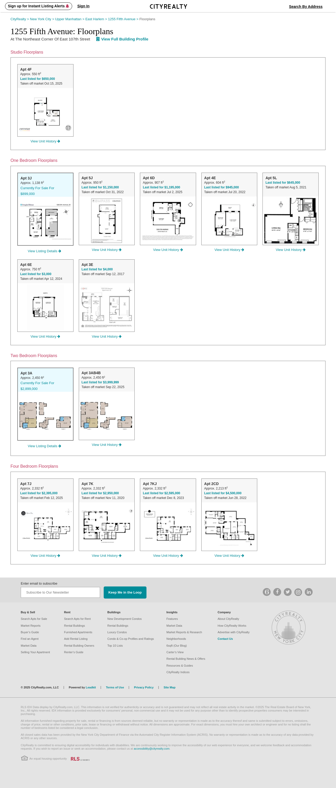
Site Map (169, 687)
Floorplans (147, 19)
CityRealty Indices (178, 672)
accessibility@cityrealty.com (151, 748)
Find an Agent (30, 638)
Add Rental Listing (75, 638)
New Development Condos (124, 618)
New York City (42, 19)
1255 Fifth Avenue (123, 19)
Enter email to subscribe (39, 583)
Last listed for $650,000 (37, 79)
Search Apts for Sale (34, 618)
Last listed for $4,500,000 (223, 493)
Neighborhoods (176, 638)
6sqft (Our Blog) (176, 645)
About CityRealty (228, 618)
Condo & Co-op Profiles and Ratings (130, 638)
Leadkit (91, 687)
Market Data (28, 645)
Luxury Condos (117, 632)
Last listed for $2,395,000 (38, 493)
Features (172, 618)
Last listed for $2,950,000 (100, 493)
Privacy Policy (144, 687)
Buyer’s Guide (30, 632)
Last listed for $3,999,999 (100, 382)
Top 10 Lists (115, 645)
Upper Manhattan (70, 19)
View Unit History (45, 141)
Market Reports (30, 625)
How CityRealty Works (232, 625)
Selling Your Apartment (35, 652)
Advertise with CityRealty (234, 632)
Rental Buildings (74, 625)
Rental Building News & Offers (185, 658)
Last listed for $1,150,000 (100, 187)
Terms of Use (115, 687)
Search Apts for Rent (77, 618)
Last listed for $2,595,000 (161, 493)
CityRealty (20, 19)
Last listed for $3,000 (35, 274)
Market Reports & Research (184, 632)
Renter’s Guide (73, 652)
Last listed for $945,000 (221, 187)
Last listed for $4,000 (97, 269)
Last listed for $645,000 (282, 182)
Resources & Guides (179, 665)
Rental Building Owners (79, 645)
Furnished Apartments (78, 632)
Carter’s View (174, 652)
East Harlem (96, 19)
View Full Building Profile (122, 39)
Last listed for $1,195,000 (161, 187)
